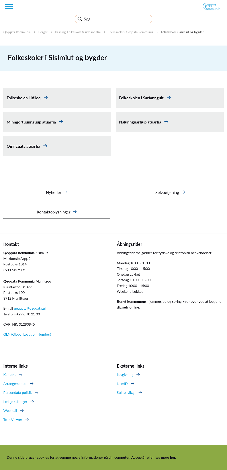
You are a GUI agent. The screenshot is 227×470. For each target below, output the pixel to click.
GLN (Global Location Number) (27, 334)
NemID (122, 383)
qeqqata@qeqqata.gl (30, 308)
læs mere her (165, 457)
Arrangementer (15, 383)
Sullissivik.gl (126, 392)
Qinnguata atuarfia (24, 146)
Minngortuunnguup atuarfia (32, 121)
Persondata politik (17, 392)
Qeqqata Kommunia (17, 32)
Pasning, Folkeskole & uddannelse (78, 32)
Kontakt (9, 374)
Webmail (10, 410)
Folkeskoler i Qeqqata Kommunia (130, 32)
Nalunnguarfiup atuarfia (140, 121)
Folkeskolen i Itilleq (24, 97)
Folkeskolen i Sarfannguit (141, 97)
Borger (42, 32)
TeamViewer (12, 419)
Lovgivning (125, 374)
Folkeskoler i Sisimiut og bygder (182, 32)
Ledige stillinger (15, 401)
